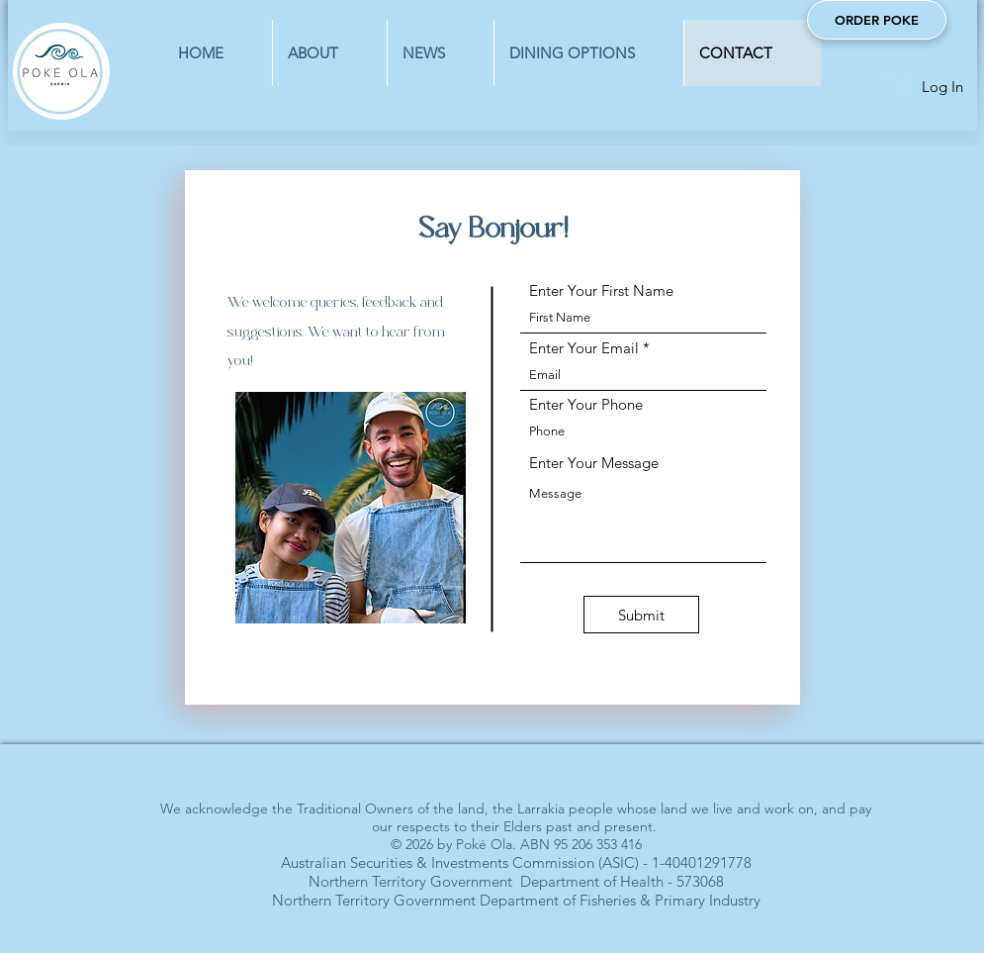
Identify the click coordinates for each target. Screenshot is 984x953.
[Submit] (641, 614)
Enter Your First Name (601, 290)
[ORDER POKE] (876, 20)
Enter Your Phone (586, 404)
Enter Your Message (594, 462)
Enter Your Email (584, 347)
